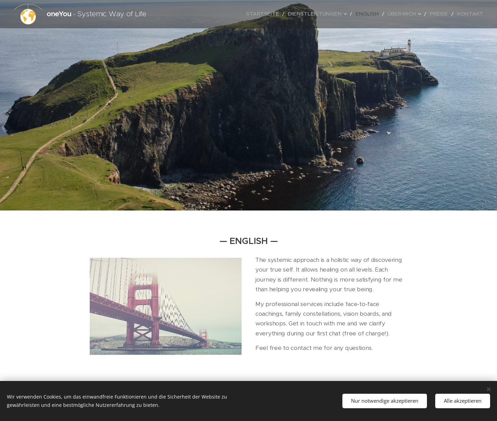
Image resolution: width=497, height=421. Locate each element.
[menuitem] (290, 14)
